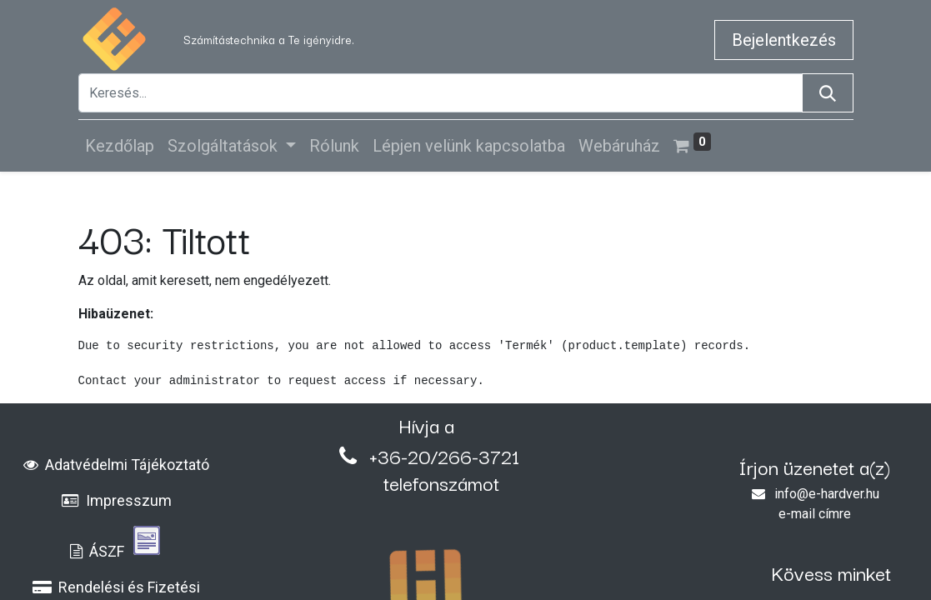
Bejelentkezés (784, 40)
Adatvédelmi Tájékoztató (116, 464)
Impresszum (117, 500)
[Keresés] (827, 92)
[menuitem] (119, 146)
